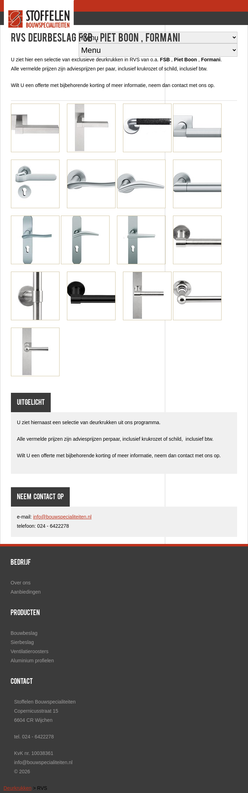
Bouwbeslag (24, 633)
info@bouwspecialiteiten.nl (62, 517)
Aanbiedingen (26, 592)
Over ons (21, 583)
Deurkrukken (17, 788)
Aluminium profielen (32, 660)
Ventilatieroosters (29, 651)
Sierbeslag (22, 642)
